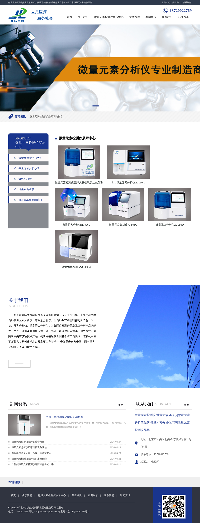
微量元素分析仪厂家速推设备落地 (29, 447)
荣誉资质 (134, 17)
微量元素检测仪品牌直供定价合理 (29, 459)
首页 (69, 17)
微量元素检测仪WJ (29, 157)
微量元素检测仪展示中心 (109, 17)
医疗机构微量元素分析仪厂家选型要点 (31, 453)
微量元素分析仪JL (29, 168)
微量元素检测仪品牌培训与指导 (46, 116)
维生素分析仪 (26, 189)
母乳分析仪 (25, 178)
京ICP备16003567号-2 (78, 511)
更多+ (121, 405)
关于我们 (176, 2)
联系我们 (187, 2)
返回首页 (166, 2)
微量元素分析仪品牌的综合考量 (28, 442)
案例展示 (151, 17)
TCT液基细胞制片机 (30, 199)
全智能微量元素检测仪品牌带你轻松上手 (33, 464)
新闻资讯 (183, 17)
